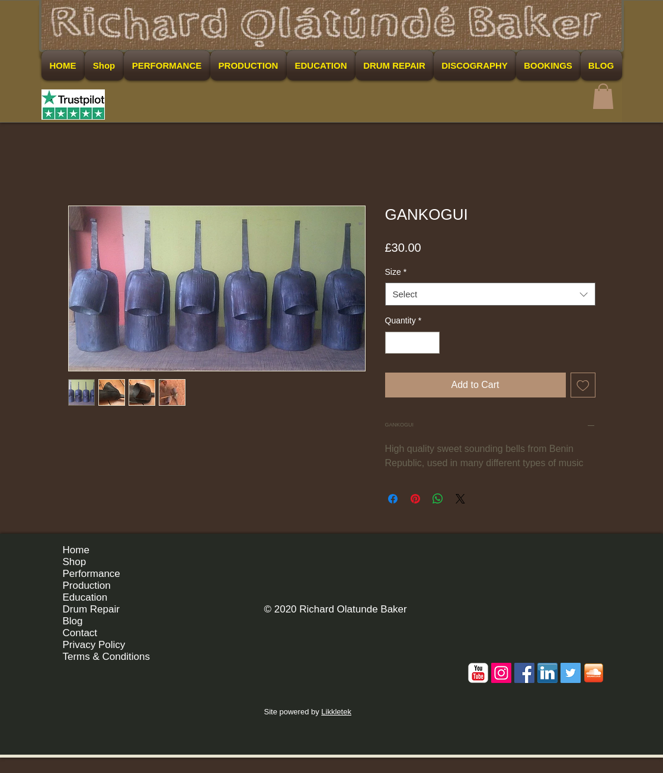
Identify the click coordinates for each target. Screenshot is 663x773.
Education (85, 597)
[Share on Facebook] (393, 499)
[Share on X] (460, 499)
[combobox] (490, 294)
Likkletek (336, 711)
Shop (75, 561)
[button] (603, 96)
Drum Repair (91, 609)
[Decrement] (394, 342)
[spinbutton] (412, 342)
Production (87, 585)
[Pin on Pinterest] (415, 499)
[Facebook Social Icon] (524, 673)
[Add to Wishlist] (583, 385)
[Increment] (430, 342)
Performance (91, 573)
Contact (80, 633)
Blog (73, 621)
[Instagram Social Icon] (501, 673)
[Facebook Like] (581, 554)
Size (396, 272)
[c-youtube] (478, 673)
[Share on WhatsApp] (438, 499)
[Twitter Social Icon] (570, 673)
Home (76, 550)
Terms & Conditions (106, 656)
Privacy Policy (94, 644)
